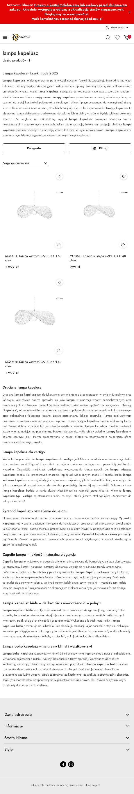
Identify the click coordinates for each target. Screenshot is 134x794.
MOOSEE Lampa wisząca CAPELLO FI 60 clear (33, 258)
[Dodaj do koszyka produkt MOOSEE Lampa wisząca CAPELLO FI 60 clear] (59, 244)
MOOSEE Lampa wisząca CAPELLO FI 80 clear (33, 364)
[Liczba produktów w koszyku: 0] (126, 37)
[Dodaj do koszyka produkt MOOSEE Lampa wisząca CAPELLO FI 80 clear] (59, 350)
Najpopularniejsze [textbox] (16, 163)
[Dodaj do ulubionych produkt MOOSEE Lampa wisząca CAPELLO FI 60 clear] (59, 176)
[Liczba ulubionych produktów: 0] (117, 37)
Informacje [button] (67, 726)
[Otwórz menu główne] (5, 37)
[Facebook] (63, 764)
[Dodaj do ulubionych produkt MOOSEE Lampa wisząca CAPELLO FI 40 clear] (123, 176)
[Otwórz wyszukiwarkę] (107, 37)
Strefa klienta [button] (67, 738)
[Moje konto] (117, 27)
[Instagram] (71, 764)
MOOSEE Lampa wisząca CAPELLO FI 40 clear (98, 258)
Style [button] (67, 749)
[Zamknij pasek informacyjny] (129, 12)
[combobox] (25, 163)
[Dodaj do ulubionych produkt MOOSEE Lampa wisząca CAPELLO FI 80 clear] (59, 282)
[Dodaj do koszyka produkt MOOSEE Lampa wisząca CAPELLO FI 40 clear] (123, 244)
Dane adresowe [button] (67, 714)
